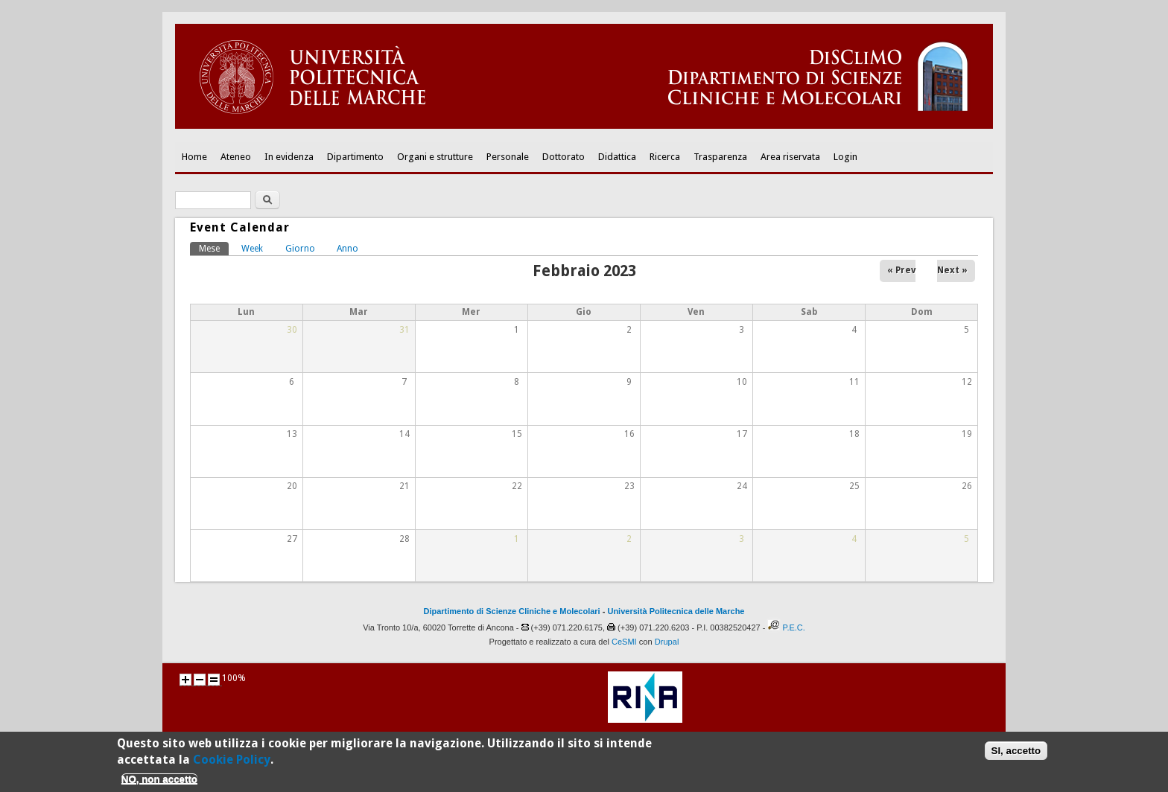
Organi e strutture (435, 156)
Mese (214, 248)
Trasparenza (720, 156)
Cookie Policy (231, 764)
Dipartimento (355, 156)
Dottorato (563, 156)
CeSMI (624, 641)
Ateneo (235, 156)
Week (252, 248)
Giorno (300, 248)
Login (845, 156)
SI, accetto (1016, 754)
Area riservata (790, 156)
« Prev (901, 270)
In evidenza (289, 156)
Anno (347, 248)
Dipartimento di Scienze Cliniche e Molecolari (512, 611)
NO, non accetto (159, 782)
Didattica (617, 156)
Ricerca (665, 156)
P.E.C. (793, 627)
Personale (507, 156)
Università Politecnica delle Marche (675, 611)
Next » (952, 270)
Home (194, 156)
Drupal (667, 641)
